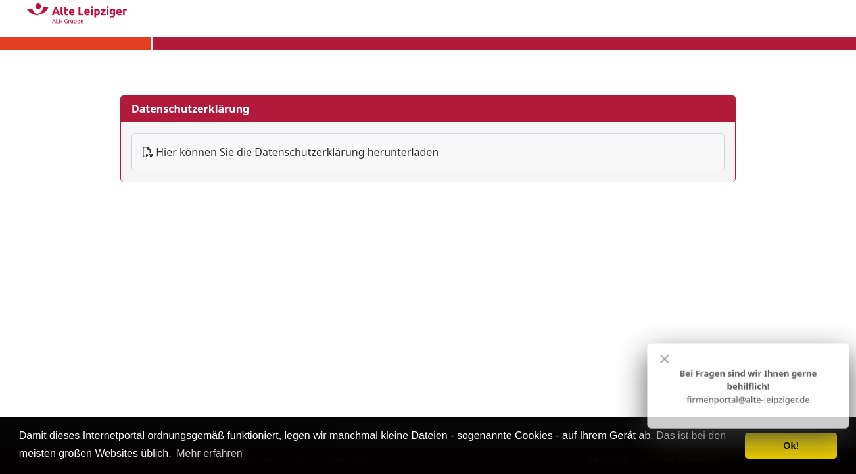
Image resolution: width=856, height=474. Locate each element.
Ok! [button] (791, 445)
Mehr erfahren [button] (209, 453)
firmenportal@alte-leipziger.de (748, 399)
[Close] (664, 359)
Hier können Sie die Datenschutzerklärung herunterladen (291, 152)
